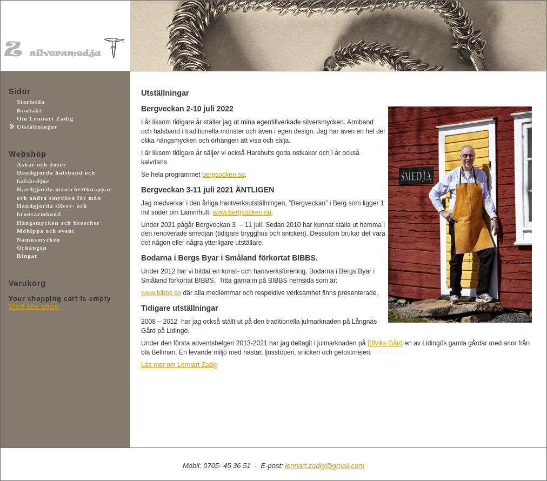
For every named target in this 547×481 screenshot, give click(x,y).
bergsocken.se (223, 174)
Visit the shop (34, 306)
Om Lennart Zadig (45, 118)
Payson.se (57, 359)
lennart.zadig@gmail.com (324, 466)
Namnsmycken (39, 239)
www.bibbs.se (161, 293)
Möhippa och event (46, 231)
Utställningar (37, 126)
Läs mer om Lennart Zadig (179, 365)
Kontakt (29, 110)
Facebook (57, 418)
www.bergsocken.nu (242, 212)
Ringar (27, 255)
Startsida (31, 101)
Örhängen (32, 247)
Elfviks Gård (385, 343)
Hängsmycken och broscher (58, 222)
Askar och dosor (41, 164)
